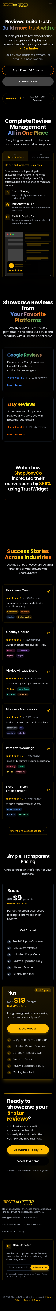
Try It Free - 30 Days (28, 70)
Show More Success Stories (28, 831)
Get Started (28, 930)
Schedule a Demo (28, 1162)
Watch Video (28, 81)
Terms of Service (32, 1300)
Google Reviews (11, 1217)
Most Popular (28, 1029)
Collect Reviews (40, 156)
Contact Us (8, 1231)
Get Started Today (28, 1150)
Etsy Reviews (31, 1217)
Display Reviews (15, 156)
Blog (21, 1231)
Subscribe (40, 1267)
